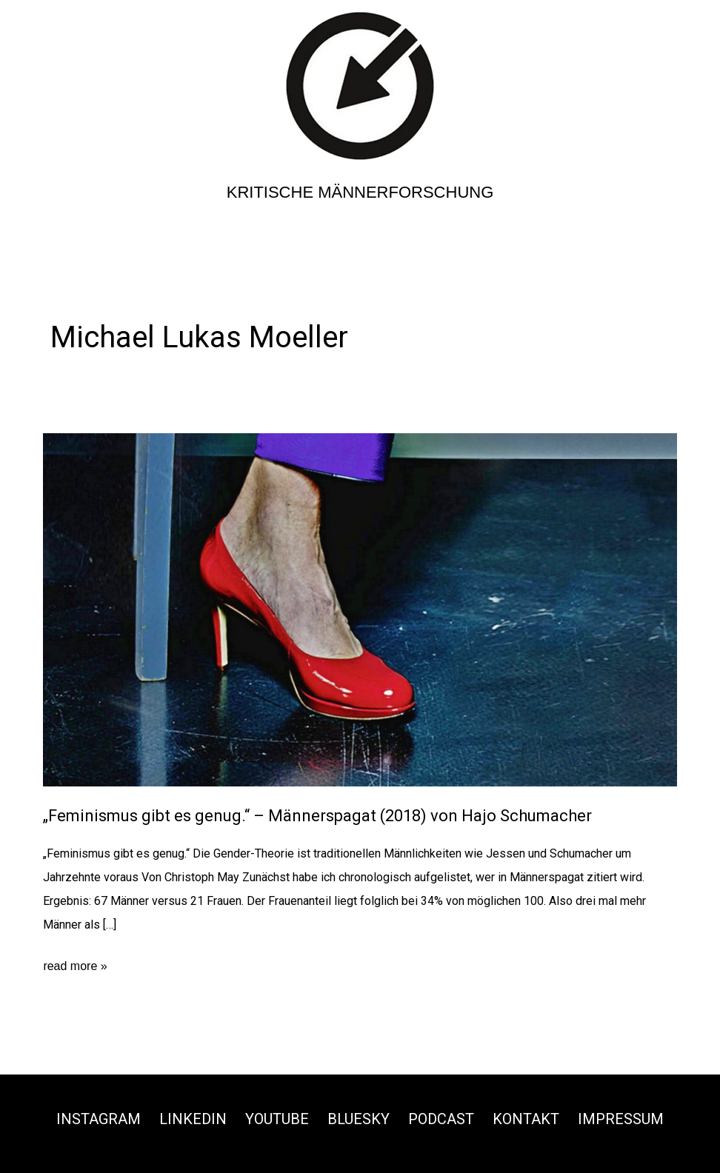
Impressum (621, 1119)
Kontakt (526, 1119)
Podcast (441, 1119)
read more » (75, 966)
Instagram (98, 1119)
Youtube (277, 1119)
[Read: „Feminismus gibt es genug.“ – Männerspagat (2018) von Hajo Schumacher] (359, 609)
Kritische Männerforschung (360, 192)
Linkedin (193, 1119)
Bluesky (358, 1119)
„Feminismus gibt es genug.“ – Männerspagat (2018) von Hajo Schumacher (317, 815)
